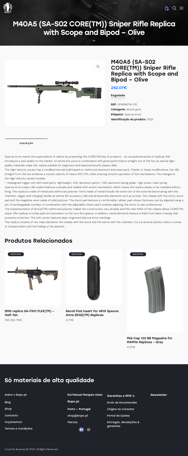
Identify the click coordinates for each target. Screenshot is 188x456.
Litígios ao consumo (120, 409)
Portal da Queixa (118, 415)
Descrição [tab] (26, 143)
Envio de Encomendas (122, 402)
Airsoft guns (133, 109)
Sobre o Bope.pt (16, 394)
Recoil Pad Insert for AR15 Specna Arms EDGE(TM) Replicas (92, 313)
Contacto (11, 415)
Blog (7, 402)
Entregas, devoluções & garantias (123, 424)
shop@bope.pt (78, 415)
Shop (8, 408)
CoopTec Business (15, 449)
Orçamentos (13, 422)
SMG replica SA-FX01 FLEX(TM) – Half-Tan (29, 313)
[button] (181, 8)
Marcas (73, 422)
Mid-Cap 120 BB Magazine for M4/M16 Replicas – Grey (149, 340)
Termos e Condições (19, 428)
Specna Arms (132, 114)
